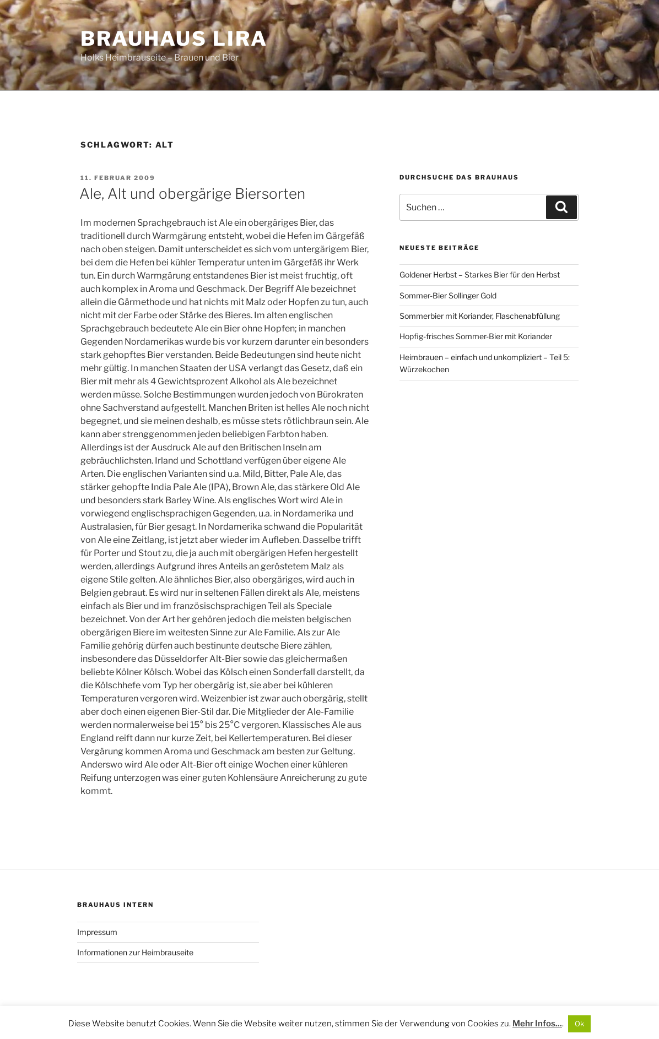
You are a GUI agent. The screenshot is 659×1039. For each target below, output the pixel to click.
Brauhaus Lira (173, 38)
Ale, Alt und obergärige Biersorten (192, 193)
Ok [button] (579, 1023)
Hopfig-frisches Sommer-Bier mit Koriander (475, 336)
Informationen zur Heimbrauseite (135, 952)
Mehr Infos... (537, 1024)
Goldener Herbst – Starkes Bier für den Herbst (479, 274)
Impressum (97, 932)
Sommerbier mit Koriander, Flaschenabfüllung (479, 315)
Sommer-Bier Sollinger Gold (447, 295)
